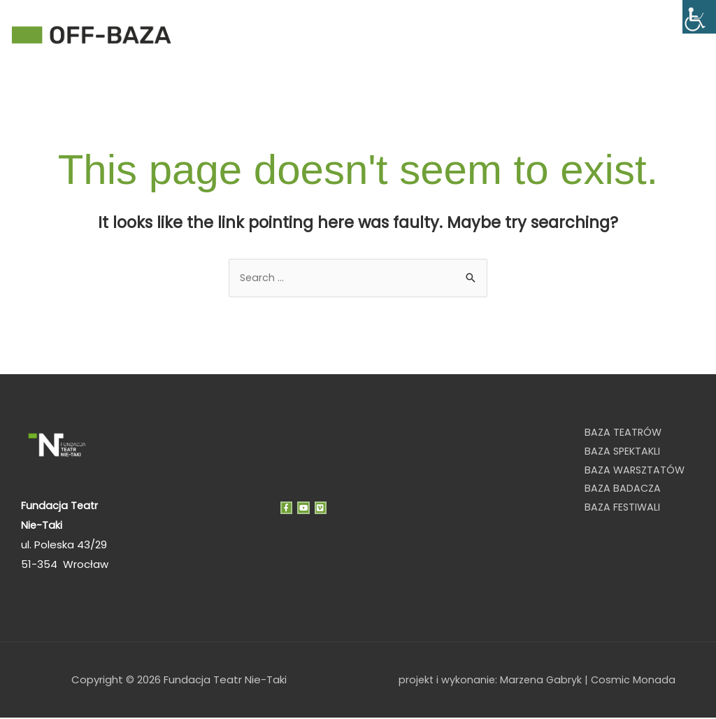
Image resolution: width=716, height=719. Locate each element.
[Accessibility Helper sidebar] (699, 17)
